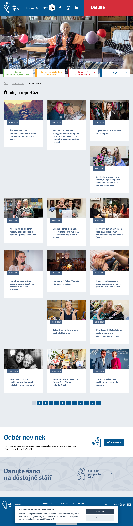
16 (86, 403)
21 (99, 403)
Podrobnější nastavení (45, 519)
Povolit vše (100, 511)
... (57, 403)
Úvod (6, 83)
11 (74, 403)
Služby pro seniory (18, 83)
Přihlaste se (114, 442)
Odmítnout (100, 518)
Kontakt (30, 8)
